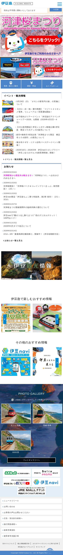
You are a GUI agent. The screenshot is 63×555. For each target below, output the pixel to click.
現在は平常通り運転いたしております (20, 10)
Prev (3, 36)
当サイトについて (8, 543)
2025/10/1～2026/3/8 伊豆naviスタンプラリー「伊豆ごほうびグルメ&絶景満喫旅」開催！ (38, 151)
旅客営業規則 (9, 530)
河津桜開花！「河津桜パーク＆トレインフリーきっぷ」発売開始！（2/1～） (31, 185)
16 (51, 59)
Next (59, 36)
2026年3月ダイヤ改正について (17, 224)
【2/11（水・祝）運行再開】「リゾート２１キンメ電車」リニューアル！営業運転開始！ (38, 110)
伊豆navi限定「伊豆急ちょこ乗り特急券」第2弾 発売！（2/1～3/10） (32, 196)
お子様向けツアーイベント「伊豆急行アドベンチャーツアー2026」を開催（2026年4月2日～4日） (38, 119)
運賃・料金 (31, 84)
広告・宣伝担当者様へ (13, 518)
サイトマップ (40, 547)
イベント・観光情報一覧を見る (18, 159)
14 (46, 59)
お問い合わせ (9, 507)
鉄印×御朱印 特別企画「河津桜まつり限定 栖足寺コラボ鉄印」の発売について (38, 136)
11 (38, 59)
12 (41, 59)
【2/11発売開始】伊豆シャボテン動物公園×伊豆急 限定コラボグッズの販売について (38, 128)
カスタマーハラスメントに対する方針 (45, 543)
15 (49, 59)
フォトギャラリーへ (31, 460)
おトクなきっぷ (52, 84)
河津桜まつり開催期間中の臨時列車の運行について (26, 205)
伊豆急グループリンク (25, 547)
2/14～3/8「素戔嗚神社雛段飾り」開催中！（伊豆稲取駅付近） (32, 232)
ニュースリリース (11, 501)
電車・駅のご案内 (11, 84)
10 (35, 59)
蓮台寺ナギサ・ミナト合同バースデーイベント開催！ (38, 143)
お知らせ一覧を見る (13, 240)
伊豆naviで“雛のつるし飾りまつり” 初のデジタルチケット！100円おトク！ (31, 215)
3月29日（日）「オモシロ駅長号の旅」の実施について (38, 102)
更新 (56, 9)
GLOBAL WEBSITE (24, 3)
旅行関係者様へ (10, 524)
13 (43, 59)
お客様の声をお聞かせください (17, 512)
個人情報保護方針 (24, 543)
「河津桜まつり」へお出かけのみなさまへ (31, 175)
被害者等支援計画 (11, 536)
